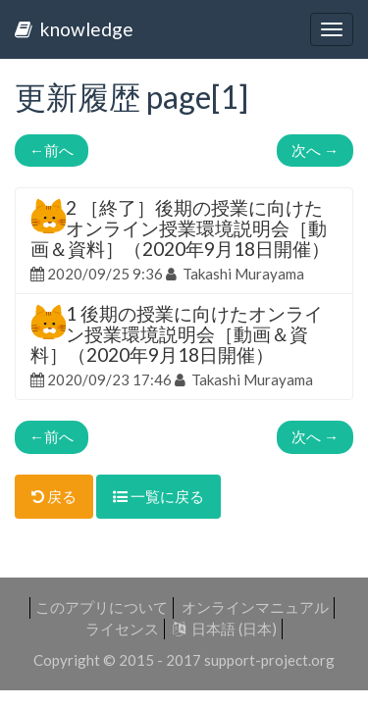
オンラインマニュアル (255, 607)
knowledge (74, 29)
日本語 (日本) (225, 628)
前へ (51, 150)
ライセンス (122, 628)
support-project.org (269, 660)
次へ (315, 150)
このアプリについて (101, 607)
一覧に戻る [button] (158, 496)
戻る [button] (54, 496)
